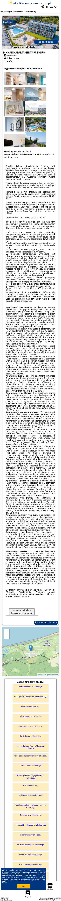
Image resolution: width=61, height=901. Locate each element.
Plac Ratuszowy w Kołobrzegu (30, 864)
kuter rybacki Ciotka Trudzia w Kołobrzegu (30, 696)
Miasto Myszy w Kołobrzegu (30, 716)
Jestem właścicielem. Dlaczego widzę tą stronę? (22, 611)
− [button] (7, 636)
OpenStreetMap (52, 675)
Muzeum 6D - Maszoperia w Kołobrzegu (30, 825)
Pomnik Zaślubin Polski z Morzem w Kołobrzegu (30, 747)
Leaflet (40, 675)
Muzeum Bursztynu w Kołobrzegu (30, 845)
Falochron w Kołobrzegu (30, 706)
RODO (4, 882)
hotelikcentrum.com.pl (30, 3)
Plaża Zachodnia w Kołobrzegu (30, 687)
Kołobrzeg (7, 22)
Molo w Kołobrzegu (30, 785)
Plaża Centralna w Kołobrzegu (30, 795)
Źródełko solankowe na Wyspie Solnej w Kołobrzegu (30, 806)
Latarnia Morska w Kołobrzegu (30, 726)
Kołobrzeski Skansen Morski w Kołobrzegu (30, 756)
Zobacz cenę (46, 41)
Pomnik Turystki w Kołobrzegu (30, 854)
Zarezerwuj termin (46, 622)
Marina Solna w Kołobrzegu (30, 766)
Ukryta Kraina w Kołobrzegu (30, 736)
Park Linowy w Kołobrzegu (30, 815)
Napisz (58, 900)
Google (5, 873)
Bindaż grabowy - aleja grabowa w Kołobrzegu (30, 776)
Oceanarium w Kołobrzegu (30, 835)
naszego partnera (21, 596)
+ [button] (7, 631)
